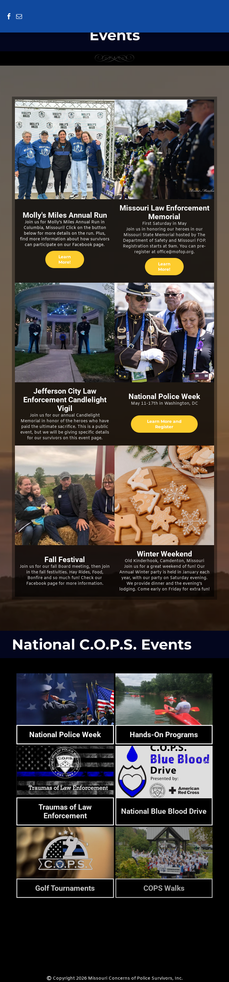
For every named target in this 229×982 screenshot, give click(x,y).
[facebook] (8, 17)
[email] (19, 17)
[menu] (216, 9)
